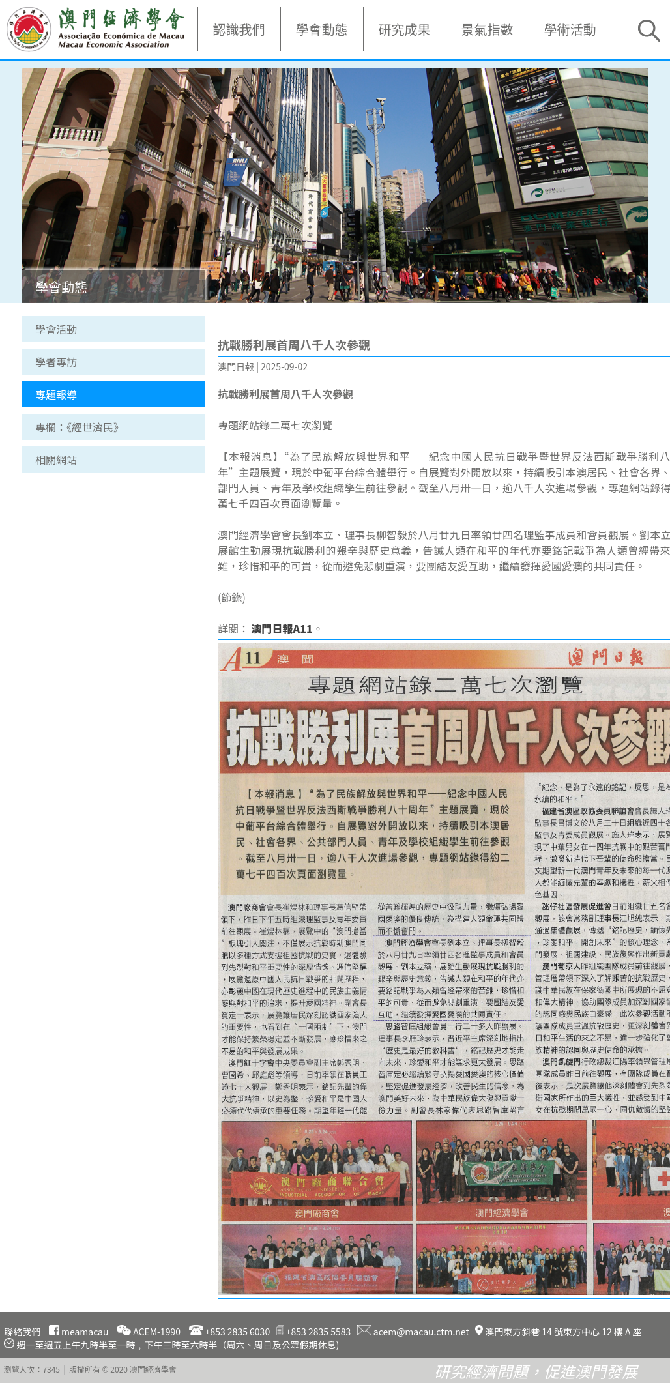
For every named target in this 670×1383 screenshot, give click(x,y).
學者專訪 (56, 362)
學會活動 (56, 329)
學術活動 (570, 29)
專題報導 (56, 394)
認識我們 (239, 29)
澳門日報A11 (282, 628)
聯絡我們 (22, 1331)
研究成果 (405, 29)
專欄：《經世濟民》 (79, 427)
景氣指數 (487, 29)
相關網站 (56, 459)
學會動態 (322, 29)
